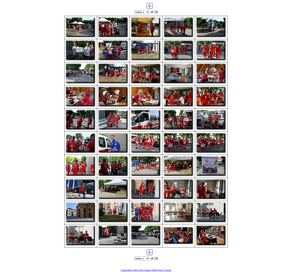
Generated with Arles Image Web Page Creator (146, 270)
